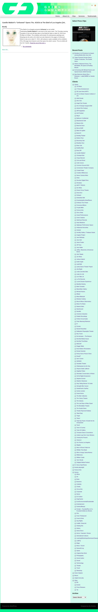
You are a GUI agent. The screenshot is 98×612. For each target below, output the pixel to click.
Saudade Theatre (81, 363)
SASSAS (79, 361)
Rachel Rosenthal (81, 328)
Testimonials (91, 16)
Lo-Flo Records (81, 279)
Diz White (79, 187)
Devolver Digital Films (82, 180)
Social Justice (80, 558)
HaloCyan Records (82, 220)
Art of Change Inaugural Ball (84, 105)
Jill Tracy (79, 245)
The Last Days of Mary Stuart (85, 403)
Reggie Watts (80, 346)
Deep (78, 177)
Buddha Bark (80, 148)
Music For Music (81, 304)
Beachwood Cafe (81, 120)
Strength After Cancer (82, 386)
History (78, 528)
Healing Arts (80, 525)
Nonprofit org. (80, 548)
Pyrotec (79, 326)
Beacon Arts (80, 123)
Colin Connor (80, 163)
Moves (76, 575)
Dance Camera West (82, 175)
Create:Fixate (80, 170)
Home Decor (80, 530)
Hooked (79, 230)
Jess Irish (79, 240)
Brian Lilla (79, 145)
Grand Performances (82, 215)
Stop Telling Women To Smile (85, 383)
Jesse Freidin (80, 242)
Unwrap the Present (82, 437)
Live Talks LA (80, 276)
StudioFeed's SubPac (82, 388)
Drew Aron (79, 192)
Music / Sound (80, 545)
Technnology (80, 563)
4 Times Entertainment (83, 89)
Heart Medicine (81, 222)
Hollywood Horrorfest (82, 227)
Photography (80, 555)
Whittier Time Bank (82, 450)
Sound (78, 560)
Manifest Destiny (81, 284)
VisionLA (79, 440)
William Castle (80, 457)
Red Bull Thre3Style (82, 341)
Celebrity (79, 484)
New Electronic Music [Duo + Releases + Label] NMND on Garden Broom (85, 76)
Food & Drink (80, 518)
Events (78, 585)
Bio (77, 582)
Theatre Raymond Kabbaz (84, 410)
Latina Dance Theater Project (85, 266)
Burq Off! (79, 150)
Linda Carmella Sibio (82, 271)
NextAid (79, 311)
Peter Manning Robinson (83, 321)
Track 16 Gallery (81, 430)
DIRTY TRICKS (81, 185)
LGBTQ (79, 540)
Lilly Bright (79, 269)
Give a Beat (80, 212)
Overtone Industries (82, 314)
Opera (78, 550)
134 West (79, 86)
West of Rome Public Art (83, 447)
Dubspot (79, 195)
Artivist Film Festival (82, 108)
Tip (77, 589)
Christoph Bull (80, 155)
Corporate (79, 491)
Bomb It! (79, 133)
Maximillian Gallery (82, 289)
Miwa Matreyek (81, 296)
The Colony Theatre (82, 398)
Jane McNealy (80, 237)
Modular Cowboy (81, 299)
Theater (79, 565)
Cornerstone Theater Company (85, 168)
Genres (77, 472)
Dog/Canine (80, 499)
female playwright (79, 467)
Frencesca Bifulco (81, 205)
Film (78, 513)
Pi (77, 323)
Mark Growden (81, 286)
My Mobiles (92, 606)
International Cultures (82, 535)
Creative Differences (82, 172)
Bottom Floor (80, 138)
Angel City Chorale (82, 103)
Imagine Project (81, 235)
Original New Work (82, 553)
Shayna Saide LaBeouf (83, 368)
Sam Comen (80, 358)
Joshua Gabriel (81, 259)
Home (57, 16)
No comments (27, 46)
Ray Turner (80, 333)
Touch (78, 425)
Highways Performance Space (85, 225)
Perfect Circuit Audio (82, 319)
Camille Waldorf (81, 153)
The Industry (80, 401)
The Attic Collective (82, 396)
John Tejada (80, 254)
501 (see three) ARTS (82, 91)
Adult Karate (80, 98)
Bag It (78, 115)
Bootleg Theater (81, 135)
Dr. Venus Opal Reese (81, 465)
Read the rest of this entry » (38, 43)
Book (78, 479)
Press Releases (81, 587)
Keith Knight (80, 261)
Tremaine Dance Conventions (85, 432)
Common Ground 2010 (83, 165)
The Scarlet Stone (81, 408)
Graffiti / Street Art (81, 523)
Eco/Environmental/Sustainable (85, 501)
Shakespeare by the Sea (83, 366)
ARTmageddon (81, 110)
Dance (78, 494)
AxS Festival (80, 113)
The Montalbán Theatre (83, 406)
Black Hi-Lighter (81, 130)
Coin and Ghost (81, 160)
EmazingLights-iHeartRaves (84, 200)
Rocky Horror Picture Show (84, 353)
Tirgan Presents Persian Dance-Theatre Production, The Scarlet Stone (83, 59)
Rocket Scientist (81, 351)
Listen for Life (80, 274)
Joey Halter (80, 247)
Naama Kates (80, 306)
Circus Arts (80, 489)
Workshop (79, 570)
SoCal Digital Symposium (84, 376)
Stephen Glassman (82, 381)
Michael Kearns (81, 291)
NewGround (80, 309)
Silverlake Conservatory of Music (86, 373)
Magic (78, 543)
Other (76, 580)
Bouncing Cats (81, 140)
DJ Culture (79, 496)
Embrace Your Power (82, 202)
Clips (74, 16)
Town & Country (81, 427)
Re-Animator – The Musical (84, 336)
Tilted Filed (80, 413)
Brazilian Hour (80, 143)
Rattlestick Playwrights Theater (85, 331)
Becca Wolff (80, 128)
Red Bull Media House (83, 338)
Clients (76, 84)
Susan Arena (80, 393)
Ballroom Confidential (82, 118)
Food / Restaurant (81, 516)
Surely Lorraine (81, 391)
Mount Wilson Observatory (84, 301)
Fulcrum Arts (80, 210)
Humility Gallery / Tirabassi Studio (86, 232)
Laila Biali (79, 264)
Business (79, 481)
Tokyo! (78, 418)
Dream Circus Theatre (83, 190)
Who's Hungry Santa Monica (84, 452)
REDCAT (79, 343)
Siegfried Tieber (81, 371)
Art (77, 476)
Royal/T (79, 356)
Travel (78, 568)
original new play (79, 578)
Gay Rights (80, 520)
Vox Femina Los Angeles (83, 442)
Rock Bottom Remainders (84, 348)
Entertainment (80, 504)
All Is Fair (79, 100)
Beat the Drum (81, 125)
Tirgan (78, 415)
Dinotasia (79, 182)
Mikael (78, 294)
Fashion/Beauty (81, 506)
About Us (66, 16)
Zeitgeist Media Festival (83, 462)
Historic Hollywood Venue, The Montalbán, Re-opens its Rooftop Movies (84, 65)
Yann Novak (80, 460)
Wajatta (79, 445)
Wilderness (80, 455)
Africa (78, 474)
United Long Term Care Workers (85, 435)
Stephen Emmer (81, 378)
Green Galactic (81, 217)
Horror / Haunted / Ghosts (84, 533)
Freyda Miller (80, 207)
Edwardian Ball (81, 197)
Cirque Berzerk (81, 158)
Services (82, 16)
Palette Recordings (82, 316)
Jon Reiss (79, 256)
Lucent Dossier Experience (84, 281)
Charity (78, 486)
